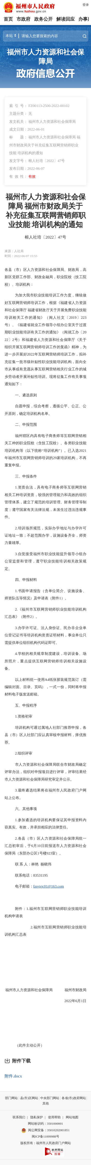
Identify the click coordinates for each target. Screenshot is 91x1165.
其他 (45, 1103)
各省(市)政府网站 (74, 1098)
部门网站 (11, 1098)
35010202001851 (58, 1130)
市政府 (23, 19)
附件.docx (13, 1076)
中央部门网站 (49, 1098)
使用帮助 (54, 1117)
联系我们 (19, 1117)
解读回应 (65, 19)
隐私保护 (36, 1117)
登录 (86, 4)
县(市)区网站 (29, 1098)
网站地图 (72, 1117)
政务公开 (43, 19)
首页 (8, 19)
